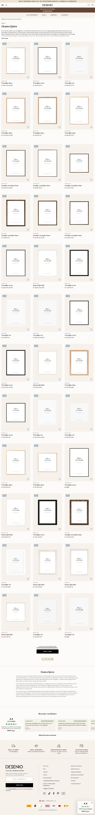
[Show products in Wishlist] (89, 5)
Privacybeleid (75, 778)
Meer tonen (47, 651)
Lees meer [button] (4, 38)
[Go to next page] (52, 659)
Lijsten (9, 19)
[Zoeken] (6, 5)
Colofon (45, 772)
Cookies (73, 780)
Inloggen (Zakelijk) (48, 788)
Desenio (52, 810)
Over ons (45, 766)
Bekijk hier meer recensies (47, 735)
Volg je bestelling (76, 772)
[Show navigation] (2, 5)
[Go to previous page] (42, 659)
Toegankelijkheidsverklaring (51, 780)
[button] (86, 807)
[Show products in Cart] (92, 5)
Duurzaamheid (47, 778)
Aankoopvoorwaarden (77, 775)
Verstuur (19, 785)
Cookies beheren (76, 783)
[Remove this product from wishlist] (28, 77)
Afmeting (54, 15)
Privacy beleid (12, 789)
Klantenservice (75, 769)
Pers (44, 769)
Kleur (44, 15)
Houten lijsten (17, 19)
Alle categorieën (32, 15)
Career (45, 775)
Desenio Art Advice (76, 766)
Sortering (65, 15)
